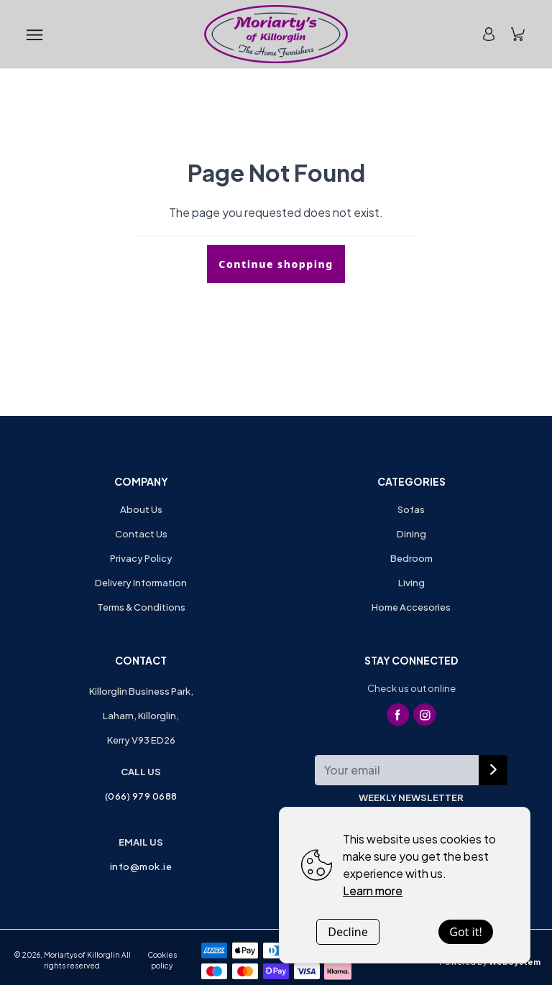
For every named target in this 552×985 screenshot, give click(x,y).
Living (411, 582)
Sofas (411, 509)
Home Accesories (411, 607)
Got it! (465, 932)
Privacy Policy (141, 558)
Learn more (372, 890)
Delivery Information (141, 582)
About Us (141, 509)
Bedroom (411, 558)
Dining (411, 534)
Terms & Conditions (141, 607)
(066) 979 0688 (141, 796)
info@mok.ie (141, 866)
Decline (348, 932)
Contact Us (141, 534)
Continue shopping (275, 264)
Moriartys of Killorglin (82, 955)
